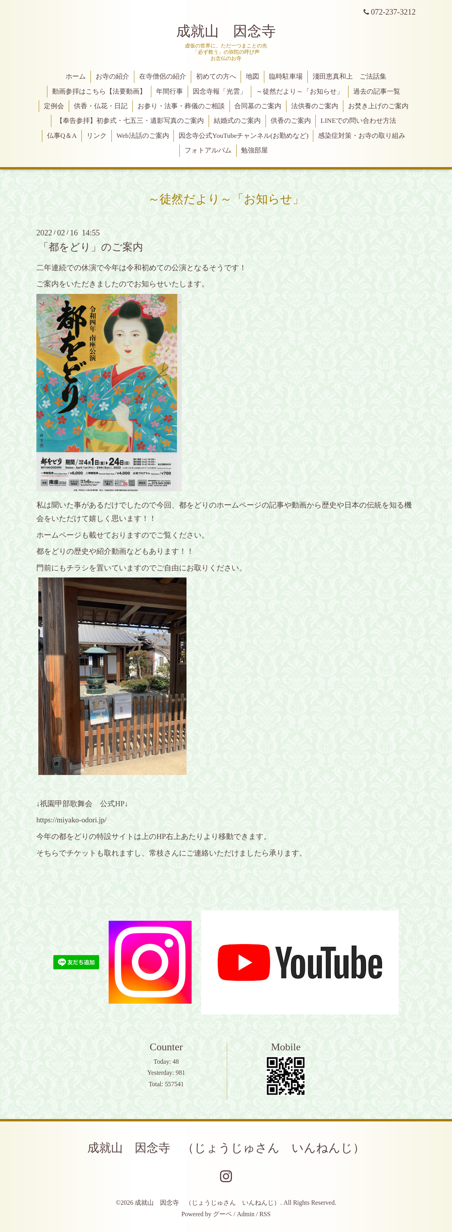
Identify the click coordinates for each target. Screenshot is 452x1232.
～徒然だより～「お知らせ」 (299, 91)
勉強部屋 (254, 150)
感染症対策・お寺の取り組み (361, 135)
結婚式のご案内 (237, 120)
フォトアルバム (208, 150)
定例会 (54, 106)
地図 (252, 76)
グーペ (222, 1214)
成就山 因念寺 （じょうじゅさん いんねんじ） (226, 1147)
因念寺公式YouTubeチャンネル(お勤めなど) (243, 135)
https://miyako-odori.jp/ (71, 820)
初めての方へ (216, 76)
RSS (264, 1214)
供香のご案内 (291, 120)
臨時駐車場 (286, 76)
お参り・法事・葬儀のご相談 (181, 106)
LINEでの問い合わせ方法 (358, 120)
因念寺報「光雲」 (220, 91)
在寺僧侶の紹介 (162, 76)
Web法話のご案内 (143, 135)
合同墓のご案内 (257, 106)
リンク (97, 135)
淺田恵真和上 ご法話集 (349, 76)
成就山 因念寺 (226, 31)
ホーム (76, 76)
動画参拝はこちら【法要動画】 (99, 91)
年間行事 (169, 91)
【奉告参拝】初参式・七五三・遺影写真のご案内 (130, 120)
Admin (245, 1214)
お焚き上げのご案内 (378, 106)
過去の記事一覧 (376, 91)
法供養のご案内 (314, 106)
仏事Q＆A (62, 135)
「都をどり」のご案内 (90, 246)
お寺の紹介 (112, 76)
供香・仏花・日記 (101, 106)
